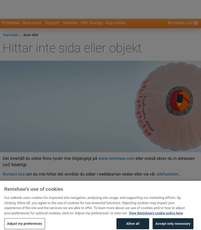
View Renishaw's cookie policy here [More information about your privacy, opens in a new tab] (156, 221)
